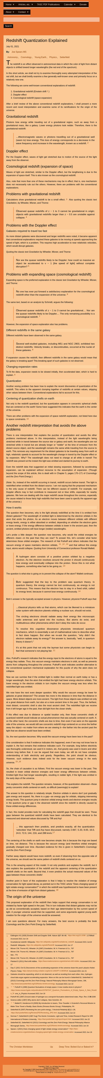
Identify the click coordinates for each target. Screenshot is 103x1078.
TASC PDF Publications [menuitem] (48, 4)
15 (17, 761)
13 (67, 544)
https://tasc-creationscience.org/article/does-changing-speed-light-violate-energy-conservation (44, 1030)
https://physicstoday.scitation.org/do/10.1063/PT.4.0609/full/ (45, 971)
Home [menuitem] (9, 5)
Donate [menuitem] (83, 4)
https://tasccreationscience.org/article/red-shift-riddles (58, 961)
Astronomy (13, 57)
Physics (53, 57)
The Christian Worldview (21, 1047)
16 (20, 761)
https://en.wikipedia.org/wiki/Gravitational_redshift (55, 942)
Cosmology (26, 57)
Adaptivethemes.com (60, 1072)
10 (28, 419)
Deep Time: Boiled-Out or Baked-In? (76, 1047)
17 (53, 832)
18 (57, 890)
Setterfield (64, 57)
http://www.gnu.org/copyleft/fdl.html (68, 1069)
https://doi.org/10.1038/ (77, 936)
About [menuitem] (8, 13)
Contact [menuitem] (22, 13)
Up (51, 1047)
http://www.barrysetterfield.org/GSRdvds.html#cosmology (33, 984)
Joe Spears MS (19, 52)
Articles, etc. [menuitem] (24, 5)
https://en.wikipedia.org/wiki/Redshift (40, 945)
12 (63, 544)
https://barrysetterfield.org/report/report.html (54, 1019)
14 (64, 566)
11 (60, 544)
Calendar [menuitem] (69, 5)
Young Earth (40, 57)
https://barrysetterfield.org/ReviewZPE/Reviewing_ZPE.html (34, 1013)
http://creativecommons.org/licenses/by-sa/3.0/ (49, 1071)
